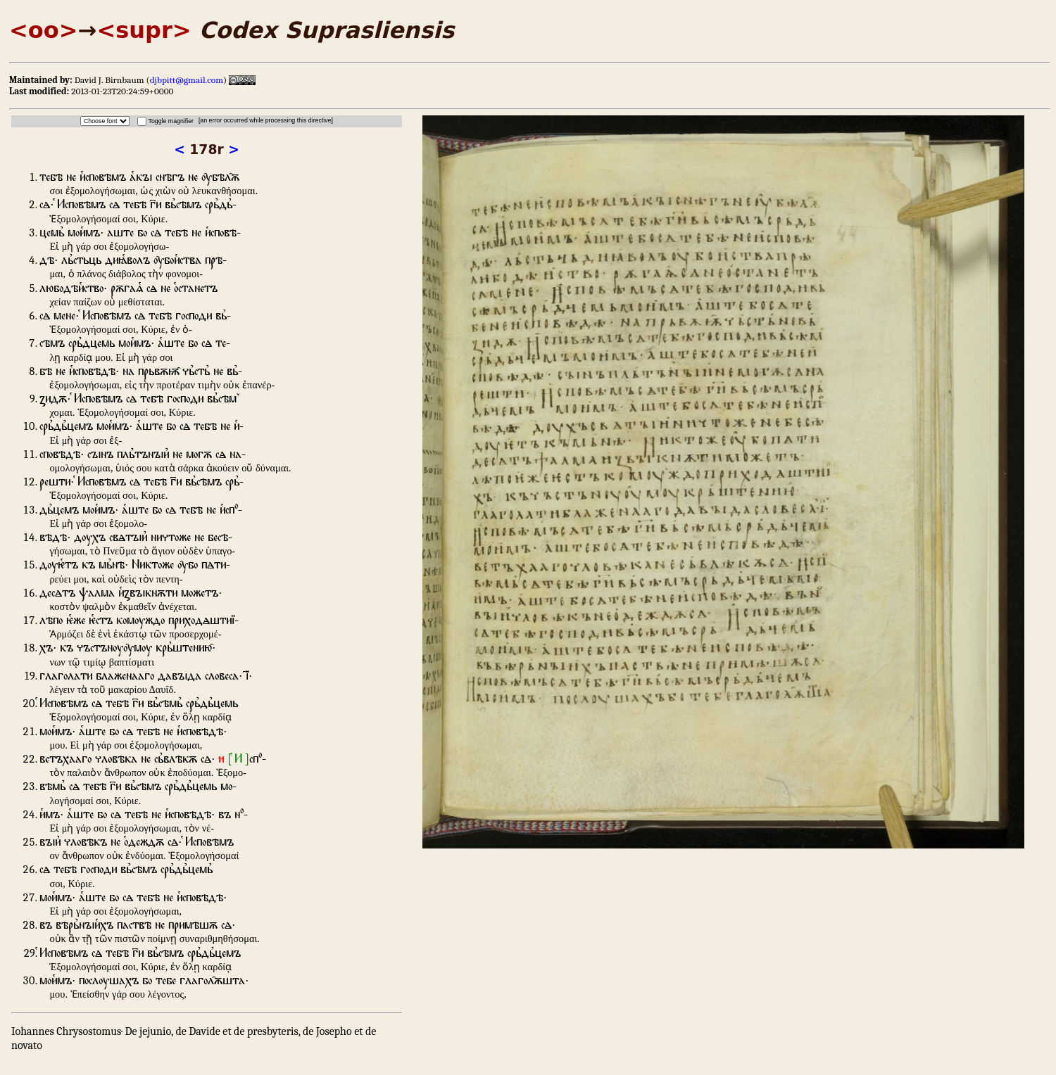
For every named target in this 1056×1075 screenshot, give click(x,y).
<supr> (143, 30)
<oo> (43, 30)
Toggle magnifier (171, 121)
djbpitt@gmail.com (186, 80)
